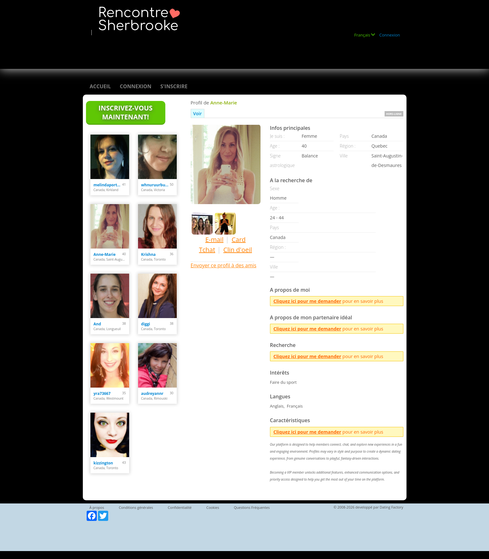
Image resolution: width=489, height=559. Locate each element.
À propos (96, 507)
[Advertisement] (204, 50)
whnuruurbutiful (155, 185)
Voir (197, 113)
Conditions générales (136, 507)
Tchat (207, 249)
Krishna (148, 254)
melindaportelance (108, 185)
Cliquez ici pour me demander (307, 301)
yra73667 (102, 393)
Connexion (389, 35)
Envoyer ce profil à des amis (223, 265)
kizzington (103, 463)
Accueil (100, 86)
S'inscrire (174, 86)
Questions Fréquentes (252, 507)
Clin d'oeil (237, 249)
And (97, 324)
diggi (145, 324)
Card (239, 239)
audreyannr (152, 393)
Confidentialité (180, 507)
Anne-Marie (105, 254)
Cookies (212, 507)
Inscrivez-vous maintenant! (125, 112)
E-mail (214, 239)
